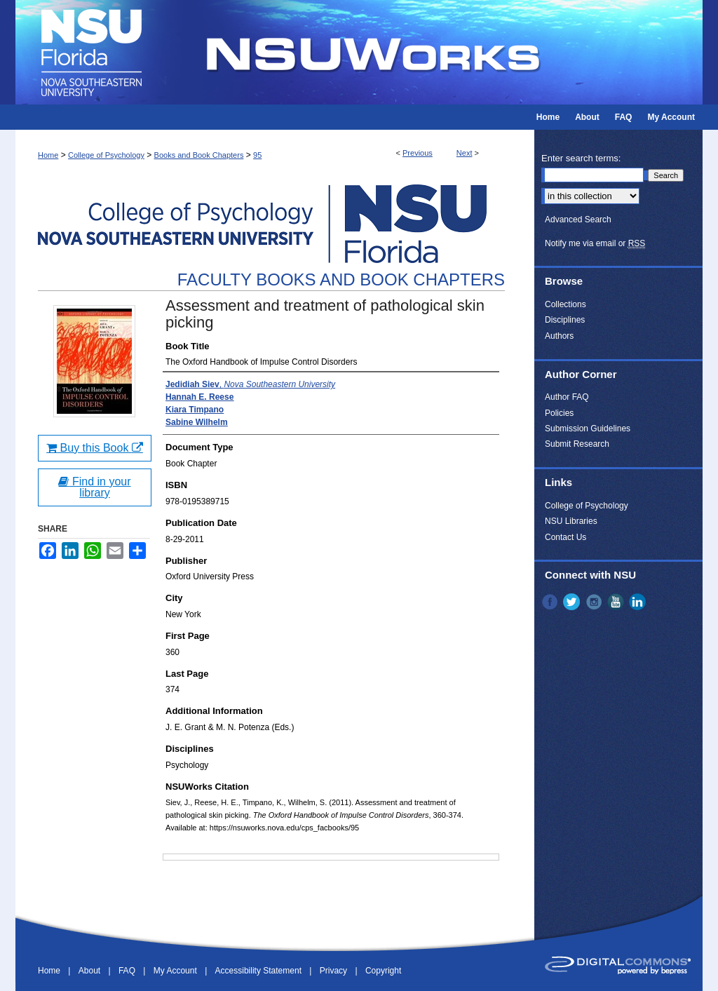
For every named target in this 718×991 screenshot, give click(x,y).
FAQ (127, 971)
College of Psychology (106, 155)
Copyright (383, 971)
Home (48, 155)
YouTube (617, 601)
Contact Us (565, 537)
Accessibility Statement (259, 971)
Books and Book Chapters (199, 155)
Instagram (595, 601)
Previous (417, 153)
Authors (559, 336)
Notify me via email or (595, 243)
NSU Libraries (571, 521)
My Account (176, 971)
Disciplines (565, 320)
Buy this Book (94, 448)
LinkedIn (639, 601)
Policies (559, 413)
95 (257, 155)
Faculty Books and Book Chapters (341, 279)
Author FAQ (567, 397)
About (91, 971)
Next (464, 153)
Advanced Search (578, 219)
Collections (565, 304)
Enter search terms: (581, 158)
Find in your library (94, 487)
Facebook (551, 601)
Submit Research (577, 444)
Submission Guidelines (587, 428)
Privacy (335, 971)
